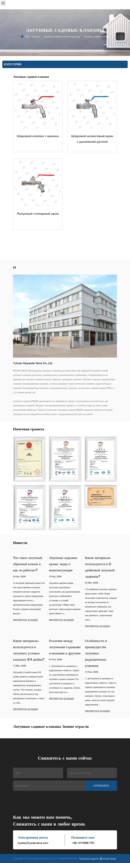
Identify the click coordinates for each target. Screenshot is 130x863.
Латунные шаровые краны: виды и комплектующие (63, 564)
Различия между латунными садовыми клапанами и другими (65, 647)
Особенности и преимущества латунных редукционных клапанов (96, 653)
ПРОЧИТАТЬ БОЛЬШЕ (25, 620)
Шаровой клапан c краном (38, 136)
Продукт (36, 36)
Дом (27, 36)
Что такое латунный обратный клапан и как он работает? (27, 564)
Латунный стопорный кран (38, 213)
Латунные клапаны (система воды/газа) (62, 36)
